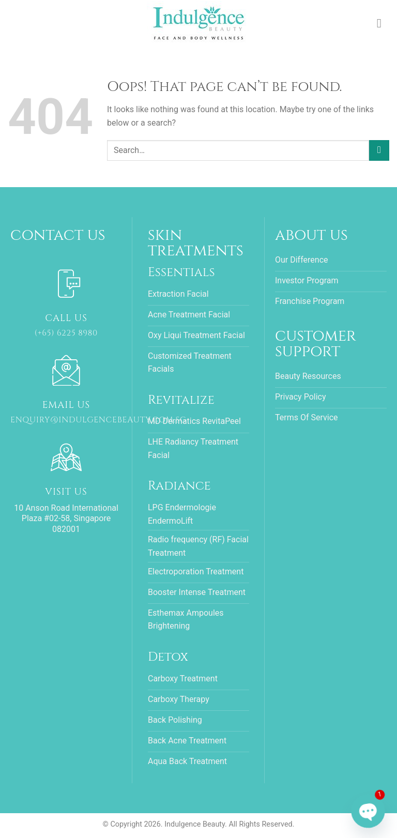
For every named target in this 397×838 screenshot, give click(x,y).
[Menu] (383, 23)
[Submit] (379, 150)
